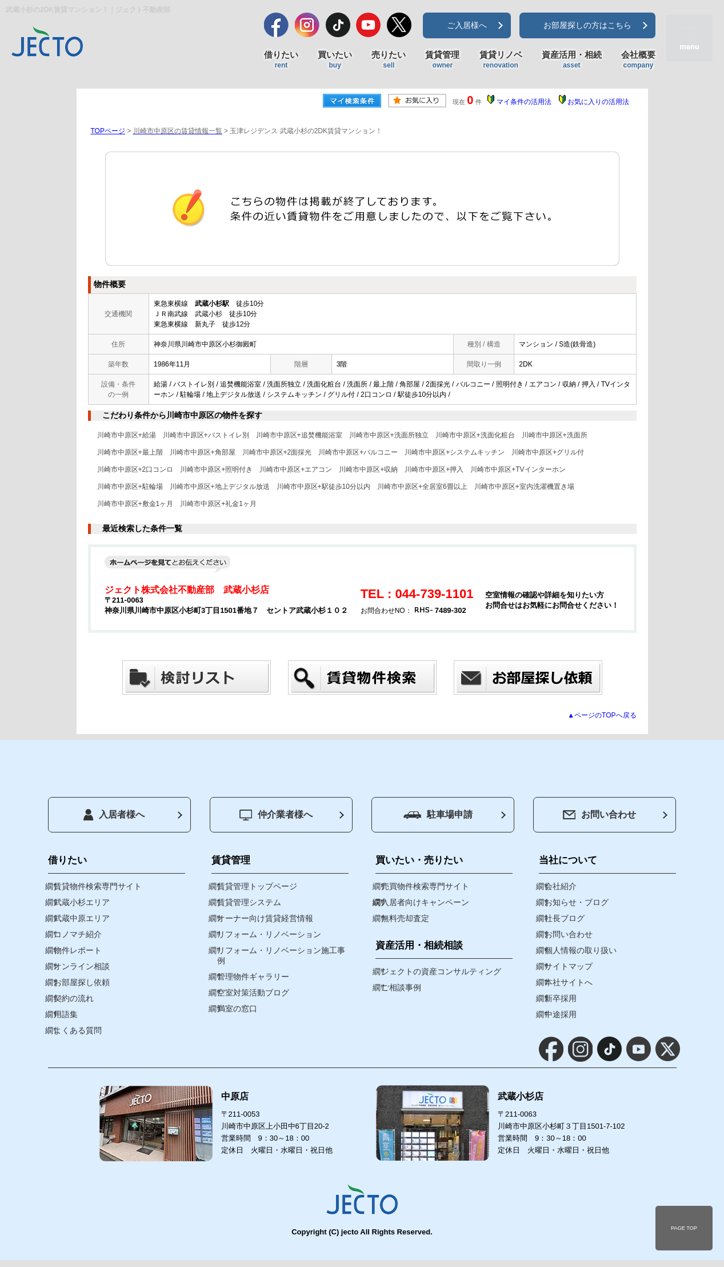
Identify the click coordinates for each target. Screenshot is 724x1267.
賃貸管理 (442, 60)
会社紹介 (561, 886)
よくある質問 (78, 1030)
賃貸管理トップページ (257, 886)
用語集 (66, 1014)
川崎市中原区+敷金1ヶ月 (135, 504)
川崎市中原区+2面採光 (277, 452)
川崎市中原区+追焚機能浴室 (299, 435)
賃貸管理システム (249, 902)
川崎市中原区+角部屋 (202, 452)
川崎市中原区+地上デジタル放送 (220, 487)
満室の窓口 (237, 1008)
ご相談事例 (401, 987)
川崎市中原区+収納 (368, 469)
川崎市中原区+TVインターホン (517, 469)
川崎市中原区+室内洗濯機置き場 (524, 487)
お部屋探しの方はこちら (587, 25)
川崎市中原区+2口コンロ (135, 469)
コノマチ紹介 (78, 934)
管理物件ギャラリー (253, 976)
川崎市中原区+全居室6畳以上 (422, 487)
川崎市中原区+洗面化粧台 (475, 435)
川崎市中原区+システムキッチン (455, 452)
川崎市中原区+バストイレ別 (206, 435)
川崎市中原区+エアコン (295, 469)
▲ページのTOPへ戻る (601, 715)
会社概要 (638, 60)
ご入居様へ (467, 25)
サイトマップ (569, 966)
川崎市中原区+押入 (434, 469)
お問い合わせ (599, 814)
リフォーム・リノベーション (269, 934)
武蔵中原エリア (82, 918)
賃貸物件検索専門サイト (98, 886)
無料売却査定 (405, 918)
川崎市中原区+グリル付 (547, 452)
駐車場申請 (438, 814)
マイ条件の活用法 (524, 102)
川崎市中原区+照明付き (216, 469)
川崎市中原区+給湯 (126, 435)
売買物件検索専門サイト (425, 886)
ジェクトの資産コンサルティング (441, 971)
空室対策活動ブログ (253, 992)
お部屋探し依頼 (82, 982)
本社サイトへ (569, 982)
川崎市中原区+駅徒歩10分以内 (323, 487)
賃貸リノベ (500, 60)
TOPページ (108, 131)
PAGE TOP (684, 1228)
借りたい (281, 60)
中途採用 (561, 1014)
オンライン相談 (82, 966)
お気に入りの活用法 (598, 102)
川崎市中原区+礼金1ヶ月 (218, 504)
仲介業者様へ (276, 815)
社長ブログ (565, 918)
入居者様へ (114, 814)
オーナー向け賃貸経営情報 (265, 918)
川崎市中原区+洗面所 (554, 435)
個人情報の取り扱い (581, 950)
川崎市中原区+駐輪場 (130, 487)
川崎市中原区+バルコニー (358, 452)
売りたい (388, 60)
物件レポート (78, 950)
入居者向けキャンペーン (425, 902)
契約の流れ (74, 998)
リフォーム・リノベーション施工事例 (281, 955)
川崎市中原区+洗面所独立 (389, 435)
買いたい (335, 60)
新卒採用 (561, 998)
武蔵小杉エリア (82, 902)
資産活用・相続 (572, 60)
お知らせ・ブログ (577, 902)
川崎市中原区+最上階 (130, 452)
